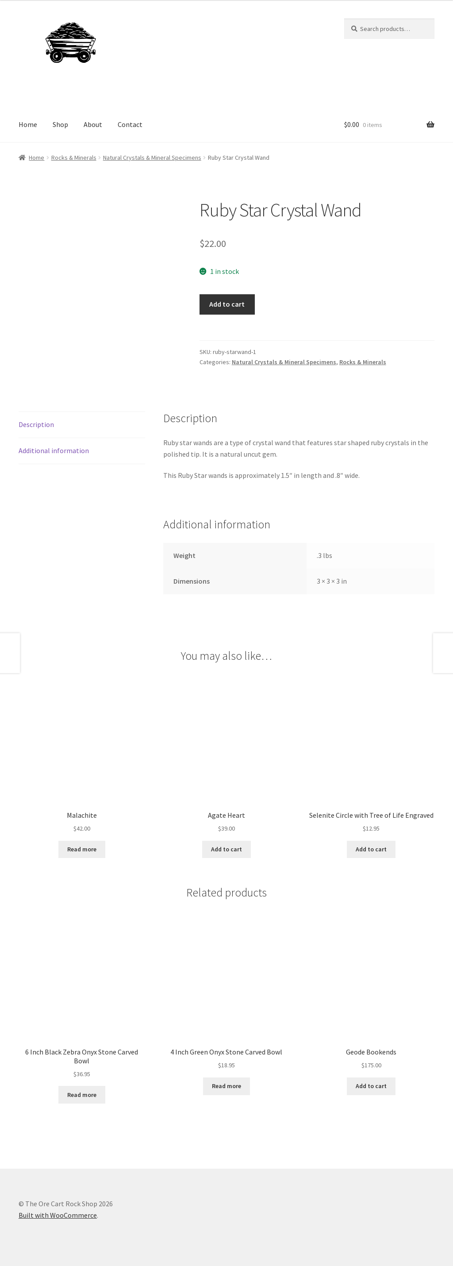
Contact (130, 124)
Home (28, 124)
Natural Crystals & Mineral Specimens (152, 158)
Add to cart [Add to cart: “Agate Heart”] (226, 849)
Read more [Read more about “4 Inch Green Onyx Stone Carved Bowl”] (226, 1086)
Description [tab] (36, 424)
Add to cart (227, 304)
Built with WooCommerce (58, 1215)
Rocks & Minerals (73, 158)
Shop (60, 124)
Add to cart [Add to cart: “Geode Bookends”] (371, 1086)
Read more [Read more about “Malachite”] (81, 849)
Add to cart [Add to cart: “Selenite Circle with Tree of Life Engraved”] (371, 849)
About (93, 124)
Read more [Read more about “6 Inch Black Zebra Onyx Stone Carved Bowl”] (81, 1095)
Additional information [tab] (54, 450)
